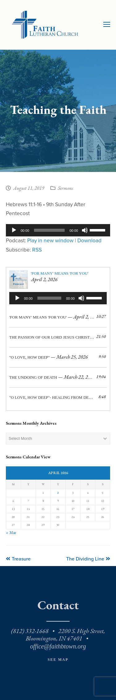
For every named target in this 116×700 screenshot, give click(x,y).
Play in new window (50, 240)
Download (89, 240)
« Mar (11, 532)
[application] (58, 230)
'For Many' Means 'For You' (59, 273)
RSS (37, 250)
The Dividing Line (88, 559)
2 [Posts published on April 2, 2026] (58, 493)
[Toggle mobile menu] (106, 24)
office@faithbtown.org (58, 646)
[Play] (14, 230)
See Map (58, 659)
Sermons (65, 188)
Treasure (18, 559)
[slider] (49, 230)
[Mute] (85, 230)
